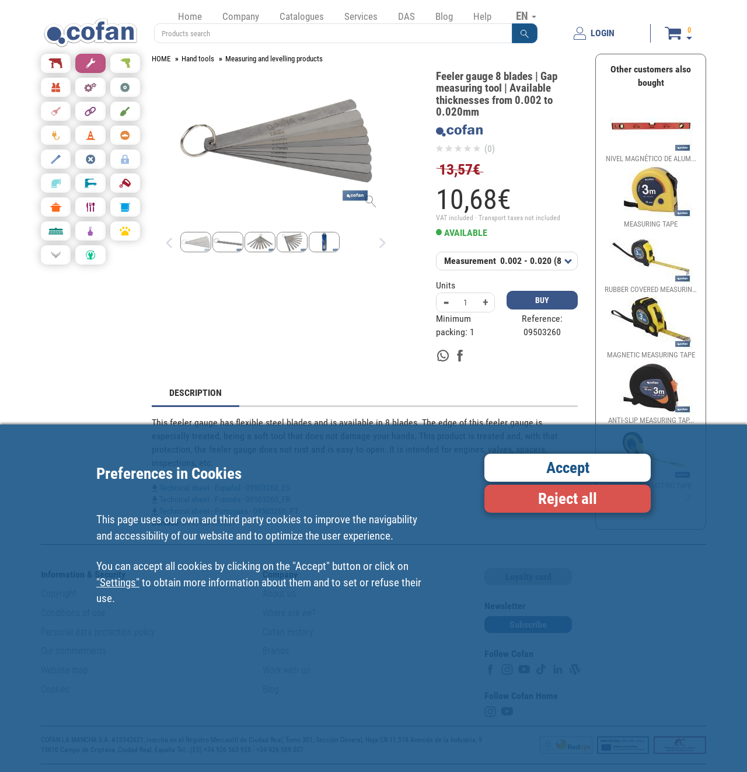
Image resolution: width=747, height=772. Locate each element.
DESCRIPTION (195, 392)
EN (526, 15)
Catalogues (302, 16)
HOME (161, 58)
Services (361, 16)
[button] (524, 33)
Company (240, 16)
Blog (444, 16)
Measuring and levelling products (274, 58)
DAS (406, 16)
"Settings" (117, 582)
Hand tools (197, 58)
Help (482, 16)
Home (190, 16)
